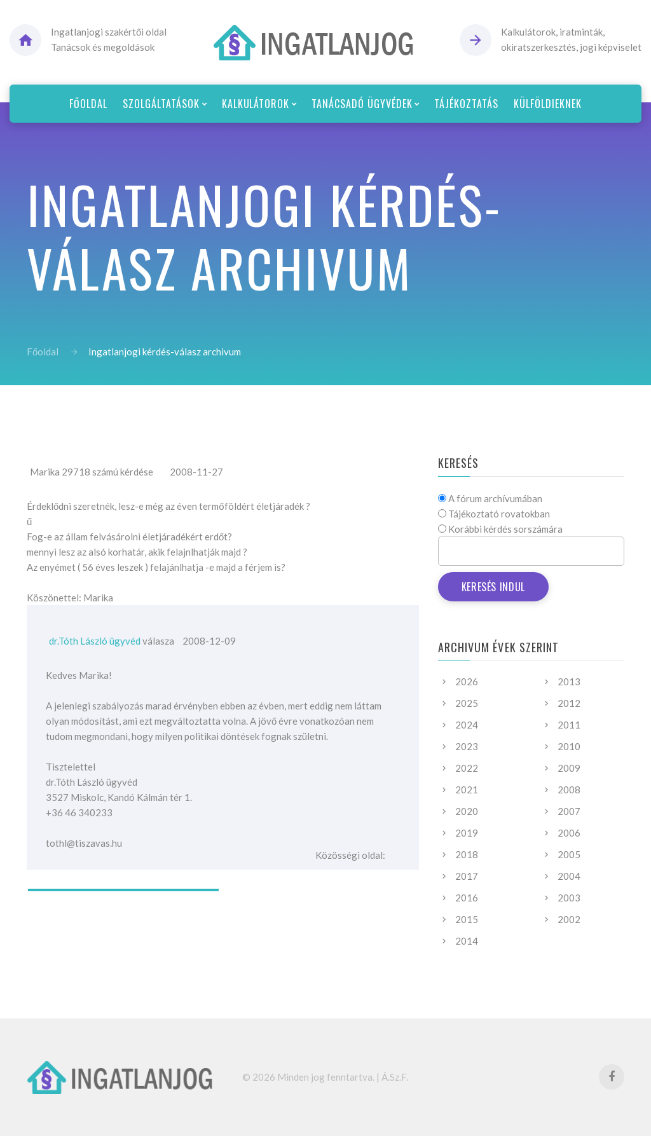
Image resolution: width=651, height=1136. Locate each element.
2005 (569, 854)
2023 (466, 746)
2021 (466, 789)
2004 (569, 876)
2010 (569, 746)
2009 (569, 768)
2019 (466, 832)
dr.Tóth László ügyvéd (94, 641)
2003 (569, 897)
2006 (569, 832)
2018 (466, 854)
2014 (466, 941)
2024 (466, 724)
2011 (569, 724)
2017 (466, 876)
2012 (569, 703)
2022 (466, 768)
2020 (466, 811)
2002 (569, 919)
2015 (466, 919)
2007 (569, 811)
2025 (466, 703)
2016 (466, 897)
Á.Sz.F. (394, 1077)
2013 (569, 681)
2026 (466, 681)
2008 (569, 789)
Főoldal (42, 351)
